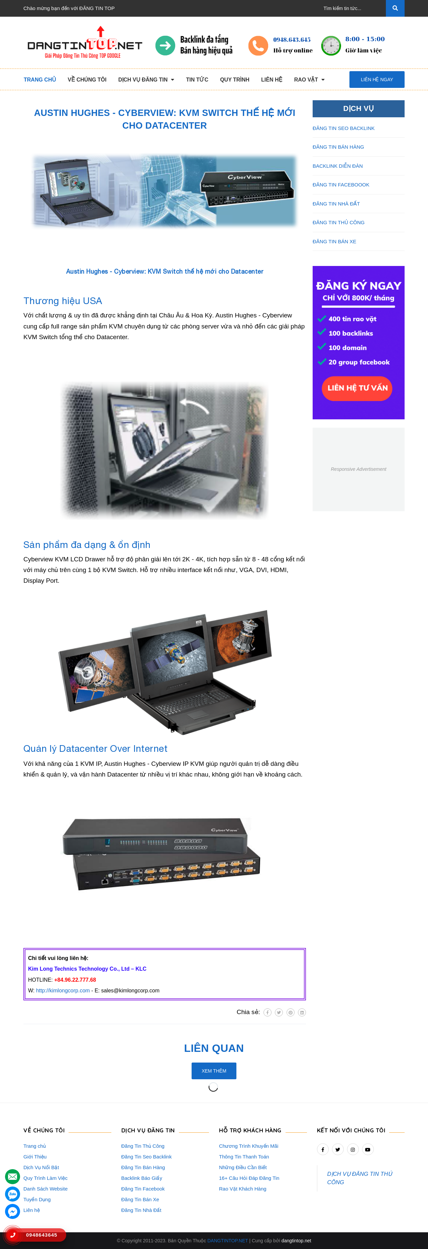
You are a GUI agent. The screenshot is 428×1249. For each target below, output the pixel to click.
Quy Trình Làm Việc (45, 1178)
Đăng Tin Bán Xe (140, 1199)
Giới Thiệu (34, 1156)
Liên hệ (31, 1210)
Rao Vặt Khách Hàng (242, 1189)
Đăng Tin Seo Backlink (146, 1156)
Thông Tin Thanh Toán (244, 1156)
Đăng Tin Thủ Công (143, 1146)
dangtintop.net (296, 1240)
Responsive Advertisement (358, 469)
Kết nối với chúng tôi (351, 1130)
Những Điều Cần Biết (243, 1167)
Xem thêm (214, 1071)
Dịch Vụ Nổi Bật (41, 1167)
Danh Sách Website (45, 1189)
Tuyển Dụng (36, 1199)
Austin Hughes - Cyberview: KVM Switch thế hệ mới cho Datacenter (164, 271)
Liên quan (214, 1048)
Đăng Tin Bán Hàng (143, 1167)
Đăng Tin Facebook (143, 1189)
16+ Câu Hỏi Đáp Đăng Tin (249, 1178)
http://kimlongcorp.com (63, 990)
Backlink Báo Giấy (141, 1178)
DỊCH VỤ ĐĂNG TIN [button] (148, 1130)
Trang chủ (34, 1146)
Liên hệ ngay (377, 79)
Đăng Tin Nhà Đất (141, 1210)
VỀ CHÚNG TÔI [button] (44, 1130)
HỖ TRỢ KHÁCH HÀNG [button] (250, 1130)
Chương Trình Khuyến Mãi (248, 1146)
